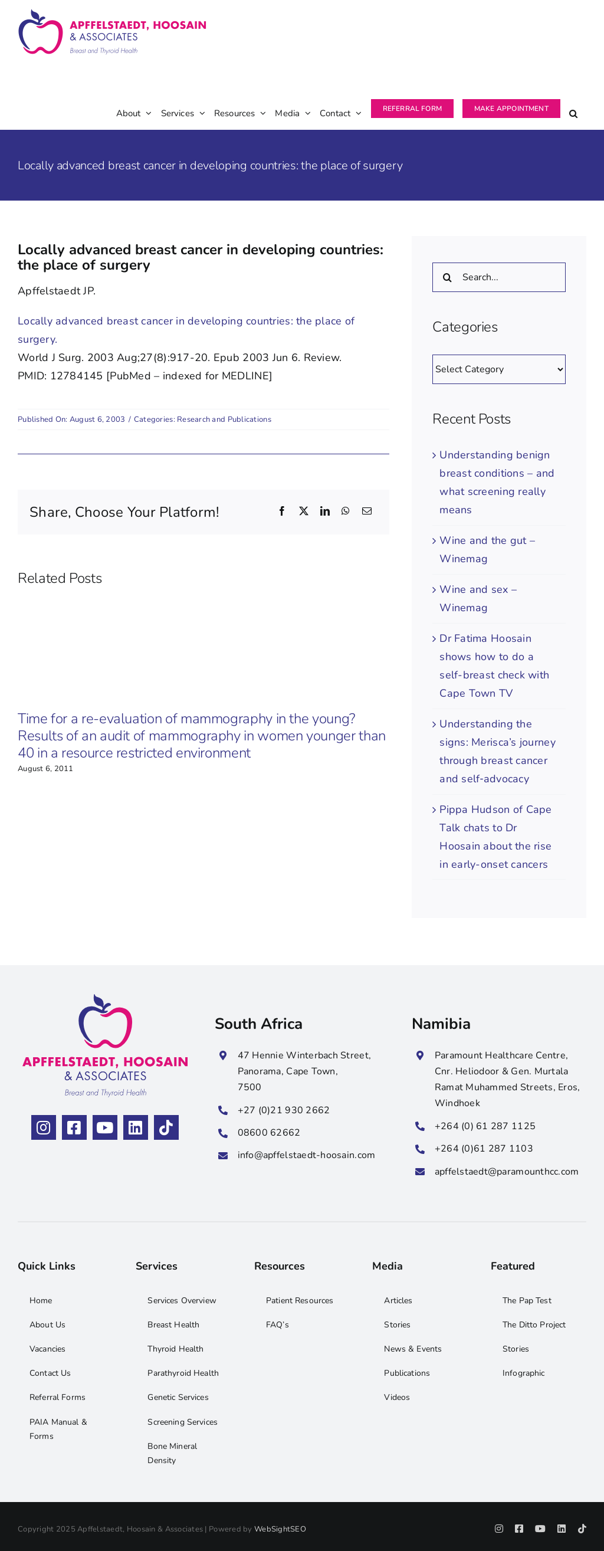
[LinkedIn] (325, 511)
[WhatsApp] (346, 511)
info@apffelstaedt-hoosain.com (307, 1155)
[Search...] (499, 277)
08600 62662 (269, 1132)
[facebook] (74, 1127)
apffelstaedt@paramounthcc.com (507, 1171)
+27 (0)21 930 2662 (284, 1110)
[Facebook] (282, 511)
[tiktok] (166, 1127)
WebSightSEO (280, 1529)
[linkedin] (135, 1127)
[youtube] (105, 1127)
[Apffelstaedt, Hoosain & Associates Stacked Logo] (105, 999)
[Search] (447, 277)
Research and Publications (224, 419)
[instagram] (43, 1127)
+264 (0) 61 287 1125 (485, 1126)
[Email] (367, 511)
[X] (303, 511)
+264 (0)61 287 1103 (484, 1148)
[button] (573, 97)
